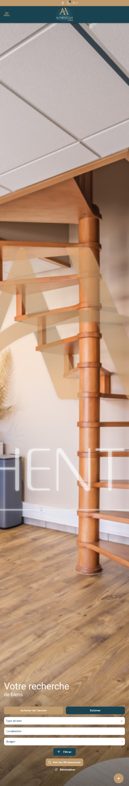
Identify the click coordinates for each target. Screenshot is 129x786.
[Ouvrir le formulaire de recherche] (64, 752)
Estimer (95, 710)
